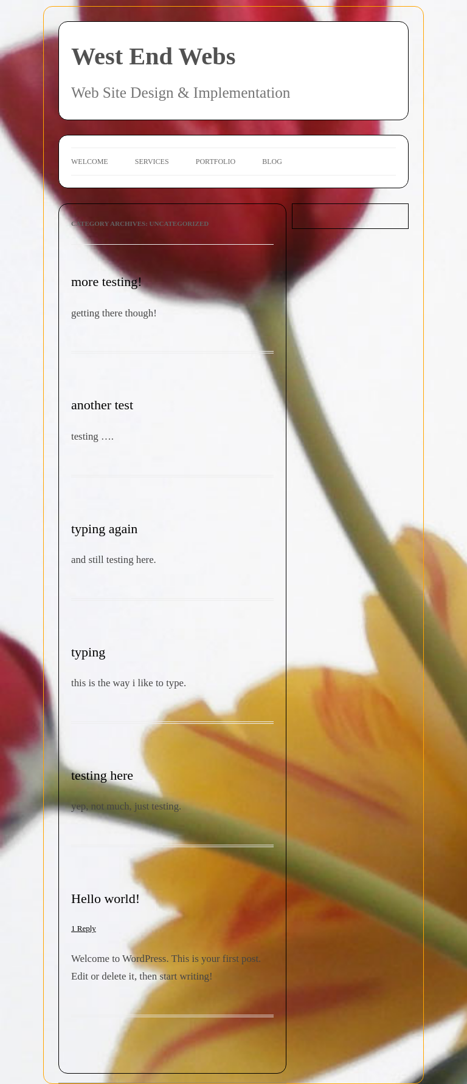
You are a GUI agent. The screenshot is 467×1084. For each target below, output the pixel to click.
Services (152, 161)
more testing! (106, 281)
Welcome (89, 161)
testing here (102, 775)
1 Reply (83, 928)
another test (102, 404)
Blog (272, 161)
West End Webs (153, 56)
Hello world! (105, 898)
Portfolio (215, 161)
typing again (104, 528)
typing (88, 652)
